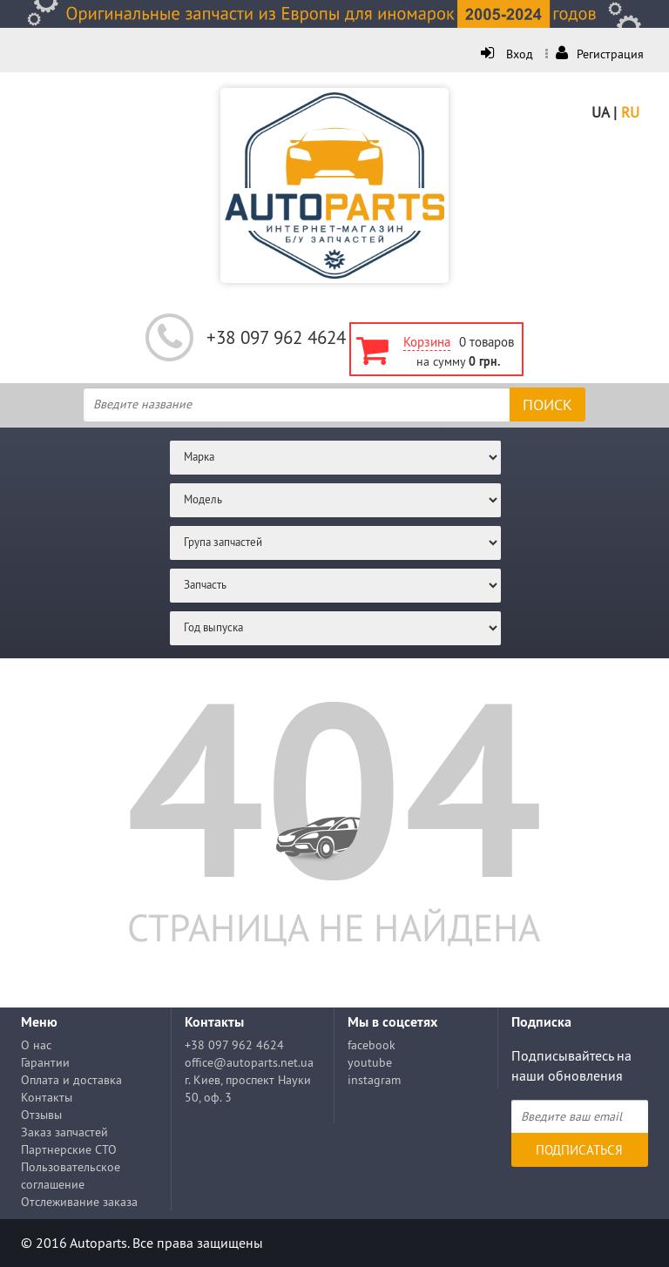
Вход (509, 54)
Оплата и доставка (71, 1080)
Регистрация (600, 54)
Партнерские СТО (69, 1149)
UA (600, 112)
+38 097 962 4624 (276, 337)
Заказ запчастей (64, 1132)
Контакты (46, 1097)
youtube (370, 1062)
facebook (371, 1045)
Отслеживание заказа (79, 1202)
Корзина (426, 342)
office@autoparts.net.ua (249, 1062)
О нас (36, 1045)
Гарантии (45, 1062)
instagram (374, 1080)
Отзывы (41, 1114)
